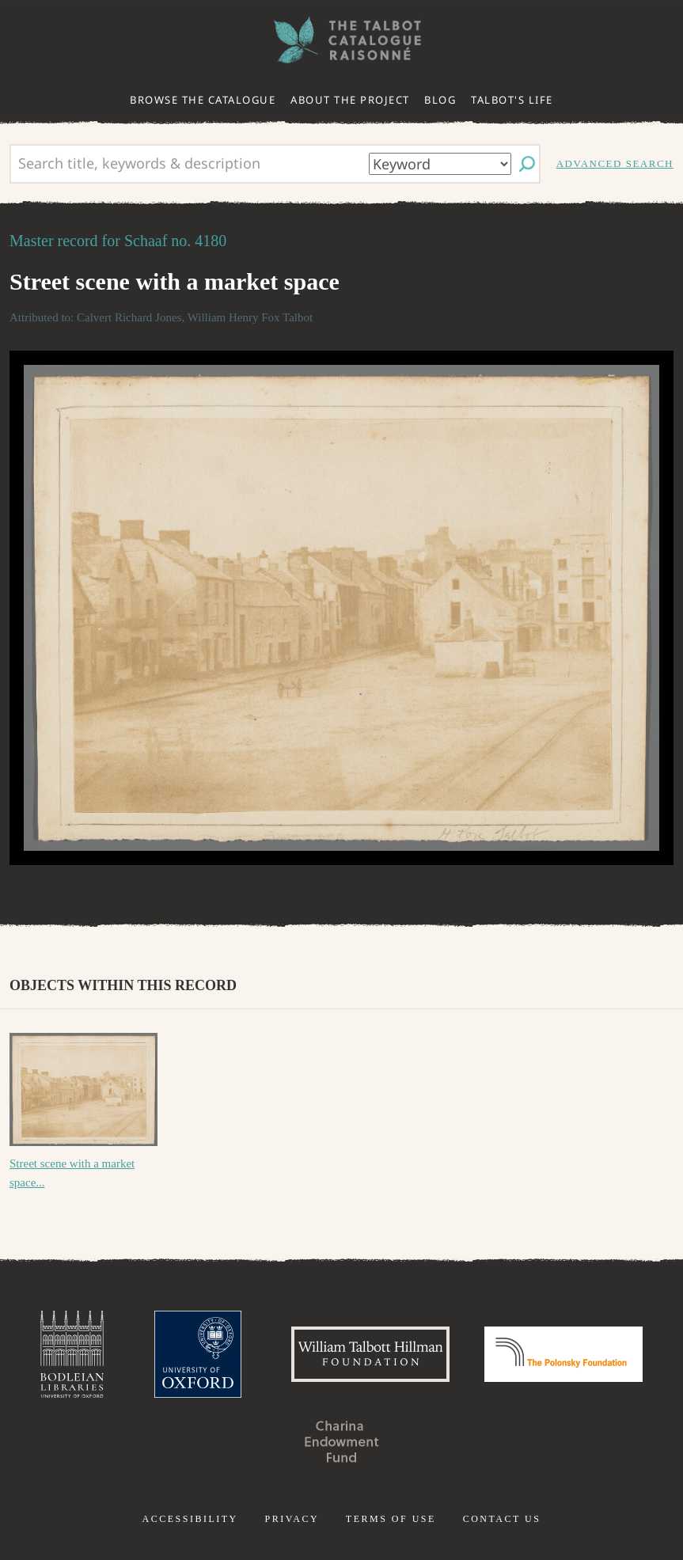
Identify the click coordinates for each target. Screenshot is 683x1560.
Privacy (291, 1518)
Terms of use (391, 1518)
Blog (440, 100)
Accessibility (190, 1518)
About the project (350, 100)
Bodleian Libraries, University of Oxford (72, 1354)
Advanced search (615, 163)
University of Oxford (197, 1354)
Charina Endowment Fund (342, 1441)
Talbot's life (512, 100)
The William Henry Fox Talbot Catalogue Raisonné (342, 40)
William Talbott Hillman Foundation (370, 1354)
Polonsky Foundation (563, 1354)
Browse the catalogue (202, 100)
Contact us (502, 1518)
